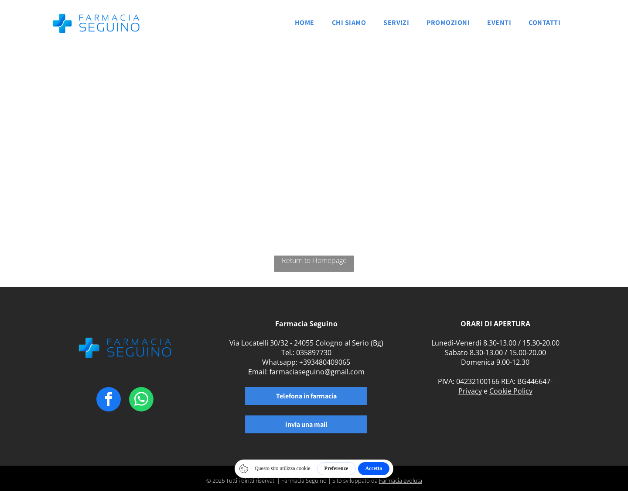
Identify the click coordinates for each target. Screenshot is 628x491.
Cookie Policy (510, 391)
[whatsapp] (141, 400)
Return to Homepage (314, 260)
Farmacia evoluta (400, 480)
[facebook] (108, 400)
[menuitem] (304, 25)
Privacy (470, 391)
